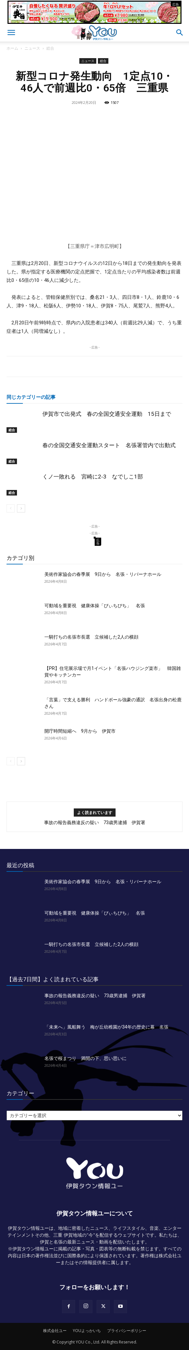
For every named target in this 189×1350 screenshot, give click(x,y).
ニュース (32, 48)
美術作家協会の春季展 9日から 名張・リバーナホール (102, 574)
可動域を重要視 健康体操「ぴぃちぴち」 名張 (94, 605)
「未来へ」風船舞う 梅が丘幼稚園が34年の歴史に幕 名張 (106, 1027)
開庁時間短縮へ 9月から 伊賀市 (80, 731)
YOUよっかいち (87, 1330)
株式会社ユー (55, 1330)
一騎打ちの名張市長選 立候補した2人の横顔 (91, 637)
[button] (11, 32)
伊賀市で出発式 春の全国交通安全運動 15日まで (106, 414)
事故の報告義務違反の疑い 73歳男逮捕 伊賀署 (94, 822)
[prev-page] (11, 508)
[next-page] (21, 508)
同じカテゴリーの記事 (31, 397)
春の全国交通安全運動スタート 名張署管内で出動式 (109, 445)
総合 (50, 48)
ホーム (12, 48)
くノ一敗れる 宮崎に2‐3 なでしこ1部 (92, 476)
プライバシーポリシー (126, 1330)
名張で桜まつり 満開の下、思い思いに (85, 1058)
